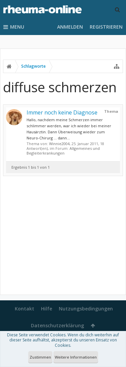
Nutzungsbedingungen (86, 308)
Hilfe (46, 308)
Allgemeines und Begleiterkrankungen (63, 151)
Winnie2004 (59, 143)
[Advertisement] (63, 237)
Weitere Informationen (76, 357)
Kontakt (24, 308)
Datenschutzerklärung (57, 325)
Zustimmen (40, 357)
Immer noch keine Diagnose (62, 112)
